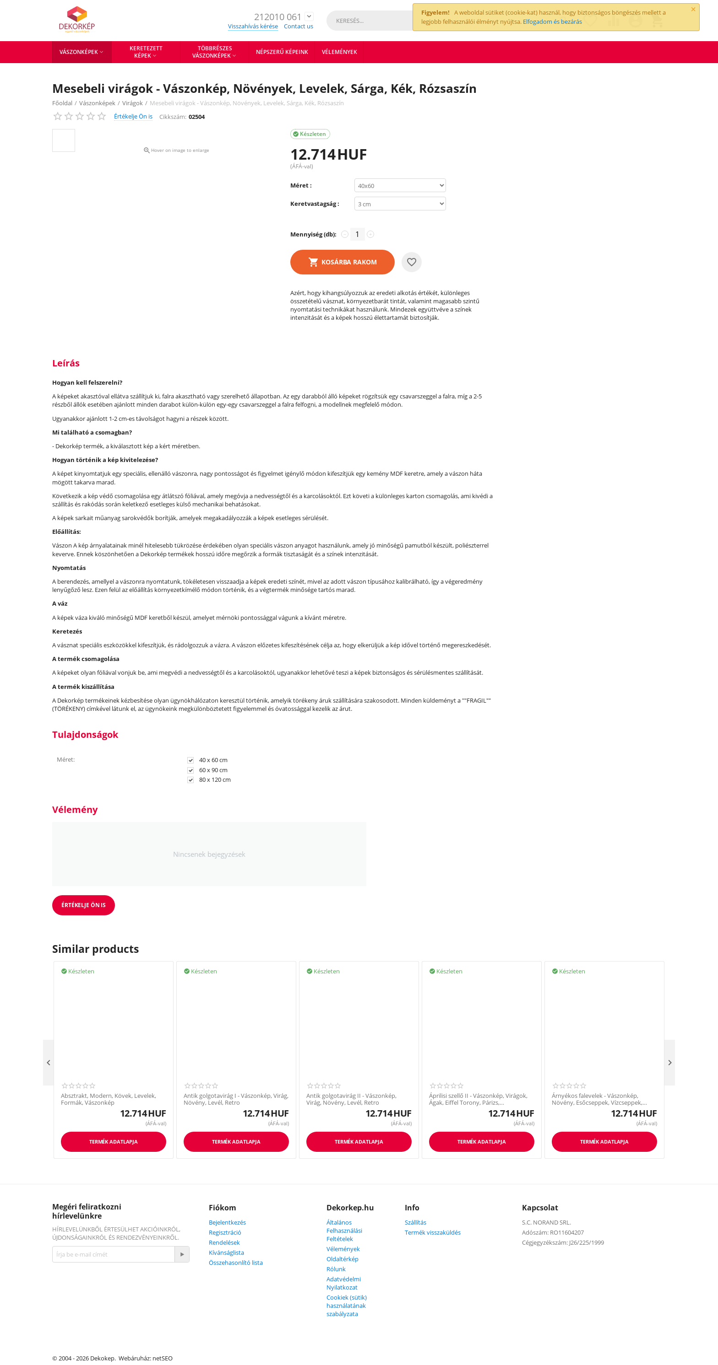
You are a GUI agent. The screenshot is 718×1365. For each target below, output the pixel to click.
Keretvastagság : (314, 203)
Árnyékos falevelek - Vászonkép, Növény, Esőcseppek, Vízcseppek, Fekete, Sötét (597, 1099)
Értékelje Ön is (133, 116)
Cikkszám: (172, 117)
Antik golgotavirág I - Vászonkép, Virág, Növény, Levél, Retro (236, 1099)
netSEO (162, 1358)
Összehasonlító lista (236, 1262)
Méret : (301, 185)
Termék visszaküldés (433, 1232)
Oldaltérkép (342, 1259)
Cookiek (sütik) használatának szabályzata (346, 1305)
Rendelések (224, 1242)
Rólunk (336, 1269)
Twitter (72, 1325)
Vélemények (343, 1249)
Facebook (75, 1303)
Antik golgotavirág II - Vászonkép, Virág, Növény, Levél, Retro (351, 1099)
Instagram (124, 1303)
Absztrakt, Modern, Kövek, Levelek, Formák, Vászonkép (108, 1099)
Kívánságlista (226, 1252)
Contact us (298, 26)
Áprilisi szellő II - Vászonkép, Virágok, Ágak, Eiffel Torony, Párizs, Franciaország (478, 1099)
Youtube (114, 1325)
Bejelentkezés (227, 1222)
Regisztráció (225, 1232)
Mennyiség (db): (313, 234)
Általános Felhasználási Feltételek (344, 1230)
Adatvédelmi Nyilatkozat (343, 1283)
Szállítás (415, 1222)
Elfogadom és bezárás (552, 21)
